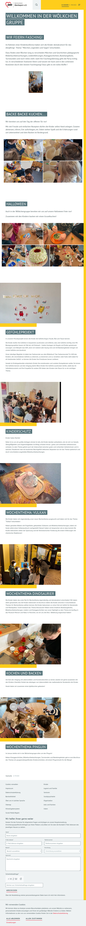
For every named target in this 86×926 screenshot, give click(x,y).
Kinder (46, 784)
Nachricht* (8, 855)
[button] (36, 5)
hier (55, 895)
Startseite (9, 776)
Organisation (48, 801)
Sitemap (8, 805)
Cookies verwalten (12, 784)
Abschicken (11, 890)
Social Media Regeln (12, 813)
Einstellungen (11, 922)
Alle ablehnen (13, 918)
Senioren (47, 792)
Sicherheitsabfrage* (12, 874)
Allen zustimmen (34, 918)
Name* (7, 832)
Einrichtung (47, 847)
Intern (46, 809)
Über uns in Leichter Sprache (15, 801)
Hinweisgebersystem (13, 809)
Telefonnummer (48, 840)
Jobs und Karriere (49, 805)
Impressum (9, 788)
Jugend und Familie (50, 788)
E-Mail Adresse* (9, 840)
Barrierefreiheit (10, 796)
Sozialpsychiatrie (49, 796)
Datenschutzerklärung (60, 913)
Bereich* (8, 847)
